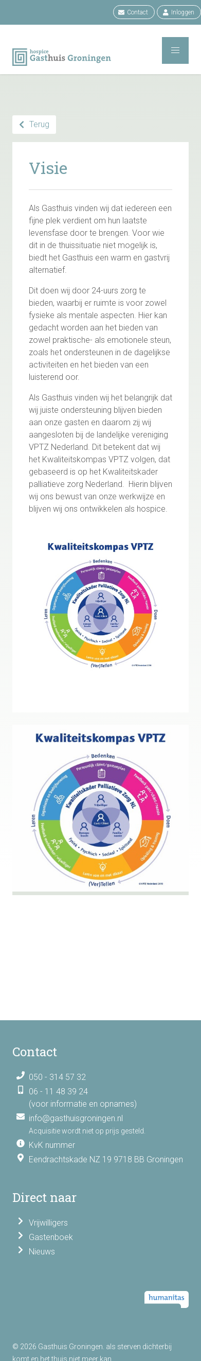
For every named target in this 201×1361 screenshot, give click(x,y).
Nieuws (42, 1252)
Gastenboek (51, 1237)
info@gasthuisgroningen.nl (76, 1118)
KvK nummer (52, 1145)
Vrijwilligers (48, 1223)
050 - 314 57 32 (57, 1077)
